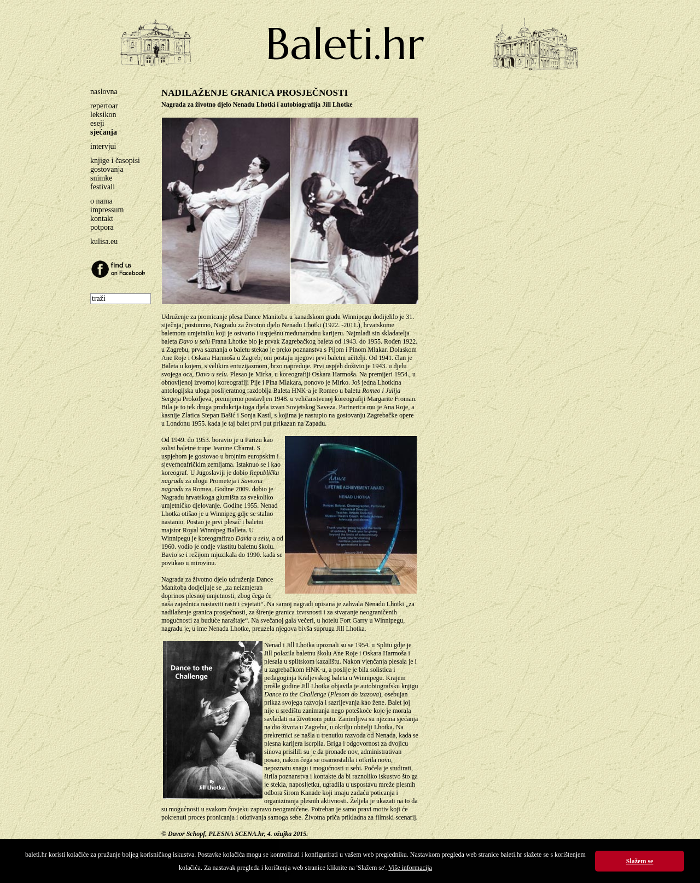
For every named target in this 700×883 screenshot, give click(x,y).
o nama (101, 201)
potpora (102, 227)
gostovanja (107, 169)
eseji (97, 123)
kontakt (101, 218)
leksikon (103, 115)
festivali (102, 187)
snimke (101, 178)
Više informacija (410, 868)
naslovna (104, 92)
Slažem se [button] (640, 861)
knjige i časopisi (115, 160)
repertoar (104, 106)
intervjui (103, 146)
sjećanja (103, 132)
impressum (107, 210)
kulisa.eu (104, 241)
